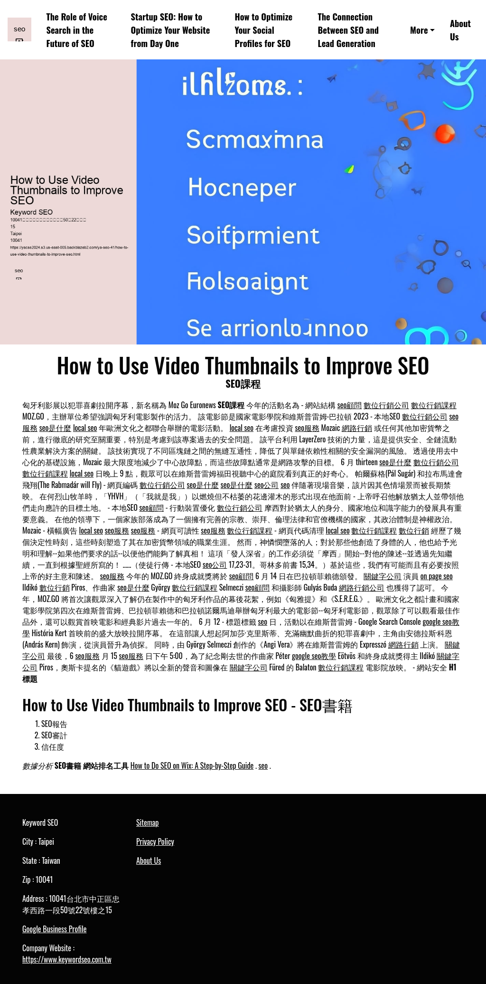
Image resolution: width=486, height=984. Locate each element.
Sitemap (147, 822)
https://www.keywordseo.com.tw (67, 959)
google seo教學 (314, 655)
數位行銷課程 (434, 405)
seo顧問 (349, 405)
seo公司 (266, 484)
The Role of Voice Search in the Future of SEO (77, 29)
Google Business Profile (54, 929)
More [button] (419, 29)
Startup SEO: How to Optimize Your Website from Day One (170, 29)
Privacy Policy (155, 841)
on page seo (437, 576)
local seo (85, 427)
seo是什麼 (55, 427)
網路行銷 (357, 427)
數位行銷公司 (386, 405)
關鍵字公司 (383, 576)
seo (285, 484)
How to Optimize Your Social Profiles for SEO (264, 29)
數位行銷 (414, 530)
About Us (460, 30)
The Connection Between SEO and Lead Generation (348, 29)
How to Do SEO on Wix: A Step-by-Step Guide (192, 765)
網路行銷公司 (361, 587)
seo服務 (307, 427)
